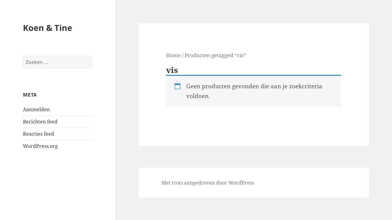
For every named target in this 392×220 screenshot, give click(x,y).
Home (173, 55)
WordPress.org (40, 146)
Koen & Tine (47, 27)
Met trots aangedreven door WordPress (207, 182)
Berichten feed (40, 121)
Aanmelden (36, 109)
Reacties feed (38, 133)
